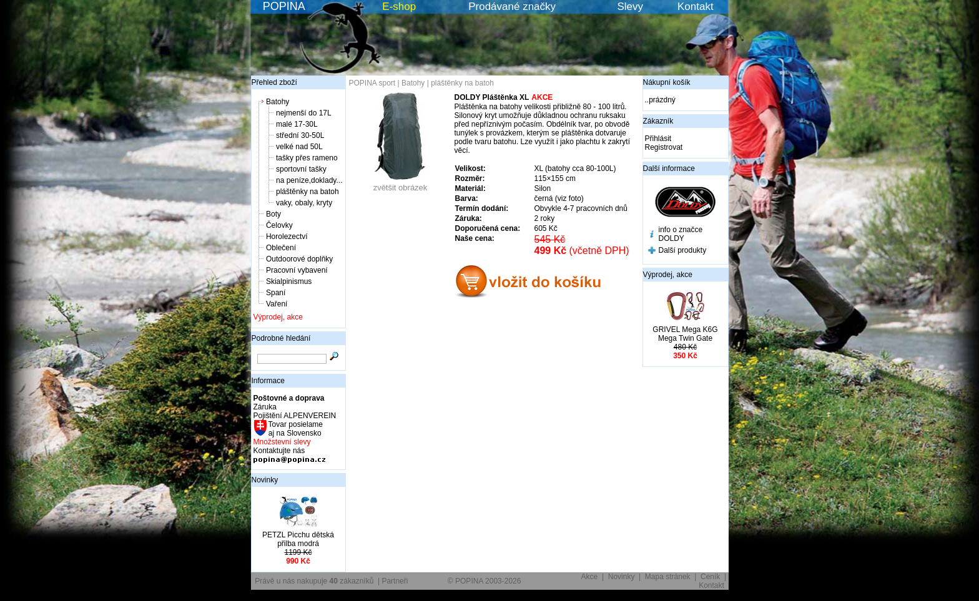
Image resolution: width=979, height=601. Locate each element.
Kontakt (695, 6)
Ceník (710, 576)
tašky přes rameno (307, 158)
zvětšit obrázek (400, 183)
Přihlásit (658, 138)
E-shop (399, 6)
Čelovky (279, 225)
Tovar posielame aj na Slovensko (295, 428)
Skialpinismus (289, 281)
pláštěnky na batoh (307, 191)
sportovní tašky (301, 169)
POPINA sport (372, 83)
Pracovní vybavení (297, 270)
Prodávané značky (512, 6)
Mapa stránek (668, 576)
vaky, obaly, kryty (304, 202)
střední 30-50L (300, 135)
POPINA (284, 6)
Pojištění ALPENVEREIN (295, 415)
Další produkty (683, 250)
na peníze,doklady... (309, 180)
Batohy (277, 101)
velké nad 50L (299, 146)
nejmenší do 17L (304, 113)
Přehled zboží (274, 82)
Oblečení (281, 247)
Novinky (265, 480)
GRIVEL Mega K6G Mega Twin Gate (684, 334)
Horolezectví (287, 236)
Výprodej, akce (278, 317)
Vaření (276, 304)
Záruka (265, 407)
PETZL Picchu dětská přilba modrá (298, 539)
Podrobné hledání (281, 338)
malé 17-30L (297, 124)
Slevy (630, 6)
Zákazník (658, 121)
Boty (273, 214)
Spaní (275, 292)
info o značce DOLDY (681, 234)
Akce (589, 576)
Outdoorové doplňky (299, 259)
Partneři (394, 581)
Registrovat (664, 147)
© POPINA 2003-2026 (484, 581)
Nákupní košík (667, 82)
